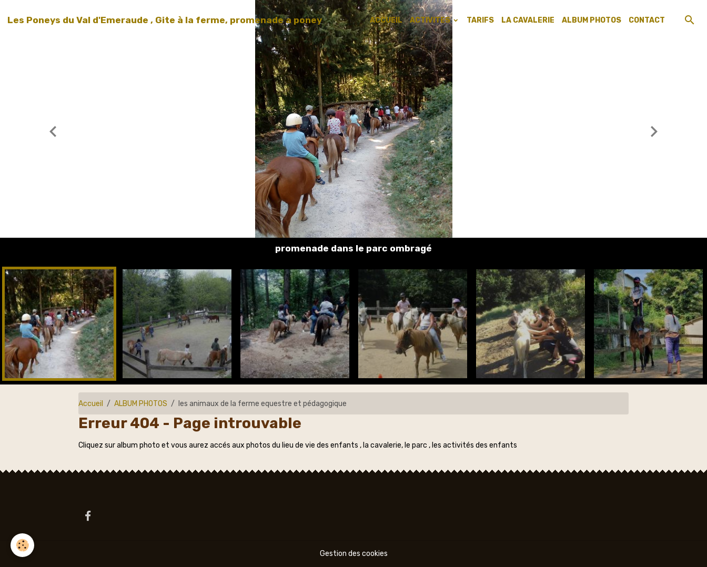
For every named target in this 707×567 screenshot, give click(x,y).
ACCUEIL (386, 20)
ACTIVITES (431, 20)
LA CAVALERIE (527, 20)
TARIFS (480, 20)
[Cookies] (22, 545)
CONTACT (647, 20)
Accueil (90, 403)
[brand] (164, 20)
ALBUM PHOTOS (591, 20)
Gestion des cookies (354, 553)
